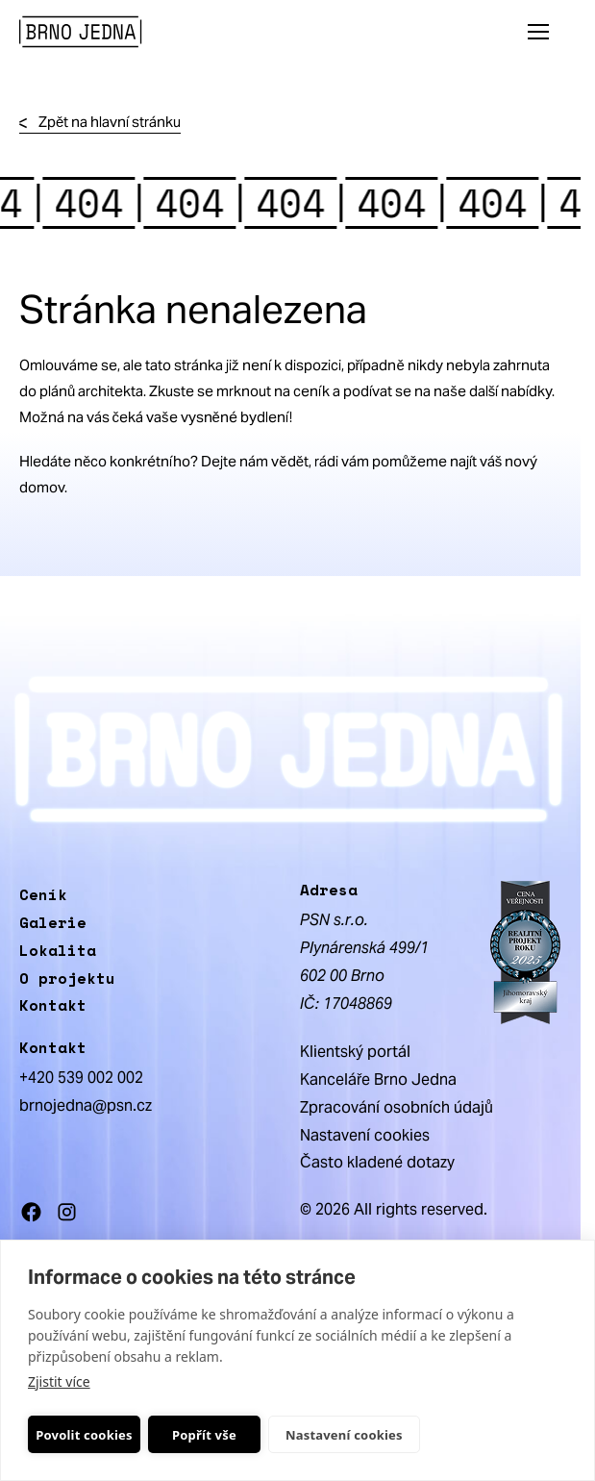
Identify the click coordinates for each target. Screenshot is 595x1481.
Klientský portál (355, 1052)
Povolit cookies (84, 1434)
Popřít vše (204, 1434)
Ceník (43, 894)
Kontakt (53, 1005)
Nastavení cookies (344, 1434)
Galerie (53, 922)
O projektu (67, 978)
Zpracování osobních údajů (396, 1107)
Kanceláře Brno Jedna (378, 1079)
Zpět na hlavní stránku (100, 123)
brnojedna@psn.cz (85, 1105)
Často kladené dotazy (377, 1162)
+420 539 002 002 (81, 1077)
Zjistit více (59, 1381)
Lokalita (57, 950)
